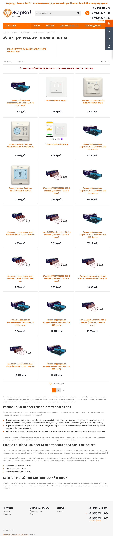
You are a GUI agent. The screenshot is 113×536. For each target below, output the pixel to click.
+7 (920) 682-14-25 (100, 18)
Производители (93, 26)
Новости (6, 511)
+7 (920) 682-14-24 (100, 13)
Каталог (12, 26)
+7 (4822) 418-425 (100, 8)
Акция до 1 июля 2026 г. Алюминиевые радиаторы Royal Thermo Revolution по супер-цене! (56, 3)
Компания (8, 508)
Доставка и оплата (69, 26)
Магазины (7, 514)
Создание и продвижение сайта (15, 535)
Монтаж (50, 26)
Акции (37, 26)
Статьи (60, 511)
